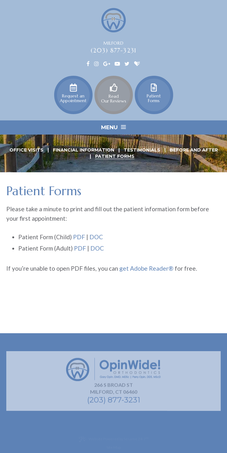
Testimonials (142, 150)
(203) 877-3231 (113, 50)
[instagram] (96, 63)
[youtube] (117, 63)
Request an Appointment (73, 93)
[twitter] (127, 63)
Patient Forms (154, 93)
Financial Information (83, 150)
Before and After (194, 150)
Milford (113, 43)
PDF (79, 236)
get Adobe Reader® (146, 268)
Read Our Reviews (113, 93)
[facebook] (88, 63)
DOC (96, 236)
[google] (107, 63)
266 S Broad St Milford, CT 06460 (113, 389)
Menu (113, 127)
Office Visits (26, 150)
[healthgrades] (137, 63)
